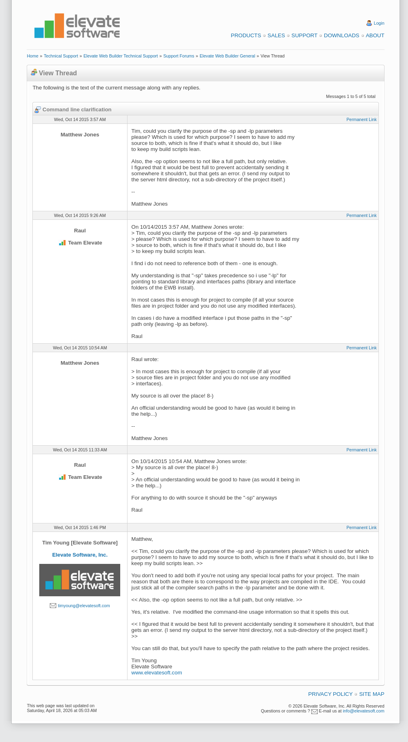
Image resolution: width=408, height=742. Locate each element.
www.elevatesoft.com (157, 673)
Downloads (341, 35)
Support (304, 35)
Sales (276, 35)
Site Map (371, 694)
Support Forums (178, 55)
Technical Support (61, 55)
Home (32, 55)
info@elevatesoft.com (364, 710)
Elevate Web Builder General (227, 55)
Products (246, 35)
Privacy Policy (330, 694)
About (375, 35)
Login (379, 23)
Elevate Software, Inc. (80, 555)
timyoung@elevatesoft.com (84, 605)
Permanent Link (361, 119)
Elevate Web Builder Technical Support (120, 55)
